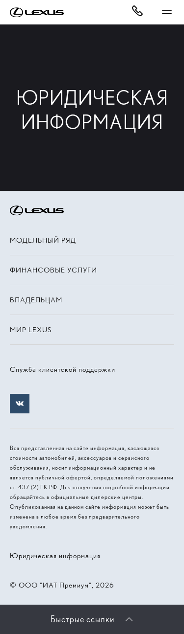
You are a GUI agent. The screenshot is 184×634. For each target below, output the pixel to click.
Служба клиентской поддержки (62, 369)
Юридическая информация (55, 555)
